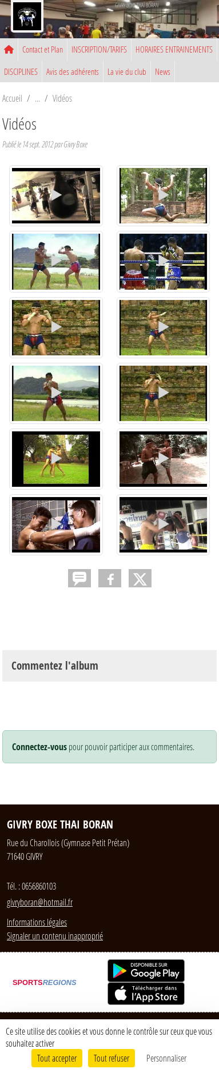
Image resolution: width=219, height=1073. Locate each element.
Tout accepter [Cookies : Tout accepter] (57, 1058)
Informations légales (37, 922)
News (162, 71)
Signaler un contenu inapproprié (55, 936)
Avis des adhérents (72, 71)
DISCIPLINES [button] (21, 71)
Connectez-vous (39, 746)
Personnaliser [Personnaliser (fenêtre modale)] (166, 1058)
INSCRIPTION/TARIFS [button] (99, 49)
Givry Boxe (75, 144)
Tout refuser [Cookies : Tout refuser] (111, 1058)
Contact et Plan (42, 49)
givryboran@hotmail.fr (40, 902)
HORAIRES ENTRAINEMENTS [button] (174, 49)
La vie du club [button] (126, 71)
